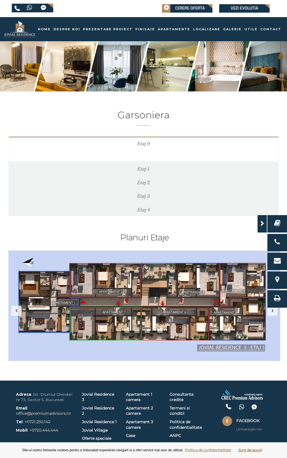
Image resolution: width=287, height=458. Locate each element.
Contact (270, 29)
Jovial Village (95, 430)
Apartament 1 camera (139, 397)
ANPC (175, 435)
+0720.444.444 (43, 430)
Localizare (206, 29)
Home (44, 29)
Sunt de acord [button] (250, 450)
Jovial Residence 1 (99, 421)
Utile (251, 29)
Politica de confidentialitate (186, 424)
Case (130, 435)
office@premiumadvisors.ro (43, 413)
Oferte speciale (96, 438)
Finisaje (145, 29)
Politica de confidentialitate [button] (208, 450)
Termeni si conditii (180, 411)
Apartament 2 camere (139, 411)
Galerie (232, 29)
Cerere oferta (183, 8)
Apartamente (174, 29)
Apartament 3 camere (139, 424)
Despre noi (67, 29)
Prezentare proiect (108, 29)
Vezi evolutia (244, 8)
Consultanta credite (181, 397)
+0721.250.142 (37, 421)
